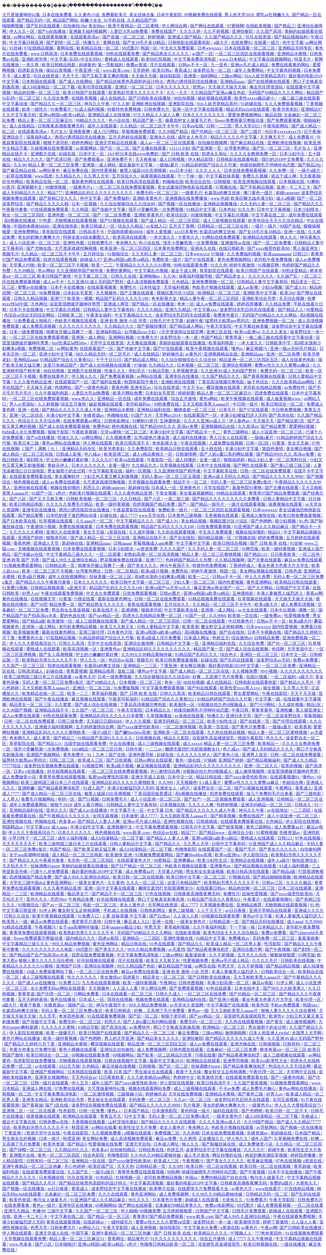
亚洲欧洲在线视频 (149, 103)
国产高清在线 (282, 415)
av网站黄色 (50, 170)
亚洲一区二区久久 (261, 766)
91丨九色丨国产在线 (106, 754)
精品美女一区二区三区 (31, 704)
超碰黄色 (87, 65)
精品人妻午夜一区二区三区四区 (210, 298)
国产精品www (212, 832)
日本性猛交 (150, 287)
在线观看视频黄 (53, 37)
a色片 (61, 493)
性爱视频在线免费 (105, 1144)
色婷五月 (220, 638)
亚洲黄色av (110, 649)
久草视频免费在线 (217, 905)
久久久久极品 (299, 882)
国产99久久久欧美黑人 (284, 988)
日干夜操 (312, 131)
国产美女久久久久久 (278, 849)
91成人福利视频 (90, 109)
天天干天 (71, 76)
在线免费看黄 (17, 1205)
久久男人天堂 (97, 176)
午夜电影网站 (276, 126)
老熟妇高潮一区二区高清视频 (152, 554)
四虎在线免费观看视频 (93, 955)
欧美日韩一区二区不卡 (287, 1110)
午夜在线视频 (193, 443)
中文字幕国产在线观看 (228, 1005)
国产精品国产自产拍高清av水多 (39, 955)
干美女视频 (166, 493)
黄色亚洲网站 (259, 582)
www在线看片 (269, 1188)
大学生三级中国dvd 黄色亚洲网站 (41, 882)
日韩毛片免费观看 (249, 1211)
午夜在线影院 (275, 693)
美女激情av (110, 977)
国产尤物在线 (39, 248)
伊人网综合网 (175, 26)
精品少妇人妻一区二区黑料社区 (278, 460)
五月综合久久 (125, 176)
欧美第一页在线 (243, 615)
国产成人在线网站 (76, 81)
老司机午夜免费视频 (273, 259)
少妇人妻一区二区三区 (194, 582)
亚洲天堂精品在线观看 (116, 142)
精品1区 (314, 704)
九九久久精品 (150, 309)
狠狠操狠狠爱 (283, 955)
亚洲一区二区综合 (26, 415)
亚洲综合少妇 (241, 832)
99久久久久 (139, 1200)
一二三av (154, 749)
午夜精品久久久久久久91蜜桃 (144, 265)
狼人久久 (289, 237)
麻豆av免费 (167, 1138)
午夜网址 (284, 788)
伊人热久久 (238, 1138)
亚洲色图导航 (141, 754)
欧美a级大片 (267, 604)
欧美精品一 (269, 743)
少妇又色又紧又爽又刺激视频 (111, 476)
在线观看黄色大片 (134, 860)
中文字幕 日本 (160, 810)
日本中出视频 (283, 610)
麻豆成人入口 (137, 921)
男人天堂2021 (248, 126)
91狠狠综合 (118, 254)
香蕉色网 (119, 387)
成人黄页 (22, 76)
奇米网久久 (126, 243)
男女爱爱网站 (246, 693)
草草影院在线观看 (59, 231)
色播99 (38, 1211)
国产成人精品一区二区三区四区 (171, 220)
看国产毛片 (246, 849)
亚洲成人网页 (116, 304)
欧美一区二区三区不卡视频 (63, 265)
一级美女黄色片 (90, 882)
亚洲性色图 (74, 243)
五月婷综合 (94, 254)
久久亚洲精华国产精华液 (80, 270)
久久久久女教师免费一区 (254, 154)
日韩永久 (304, 804)
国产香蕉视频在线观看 (264, 376)
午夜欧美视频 (85, 432)
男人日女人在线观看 (228, 437)
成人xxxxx (192, 743)
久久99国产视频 (17, 710)
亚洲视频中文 (30, 187)
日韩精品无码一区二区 (267, 1194)
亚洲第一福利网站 (201, 76)
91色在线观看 (163, 944)
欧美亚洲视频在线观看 (255, 181)
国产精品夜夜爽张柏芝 (59, 788)
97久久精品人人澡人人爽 (157, 115)
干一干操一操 (190, 176)
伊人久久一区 (22, 31)
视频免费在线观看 (152, 999)
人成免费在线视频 (226, 443)
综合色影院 (94, 1155)
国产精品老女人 (230, 276)
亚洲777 (57, 298)
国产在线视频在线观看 (269, 81)
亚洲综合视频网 (237, 365)
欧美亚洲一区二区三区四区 (126, 248)
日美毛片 (228, 409)
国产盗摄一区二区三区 (124, 37)
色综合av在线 (121, 660)
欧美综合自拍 (198, 181)
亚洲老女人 (167, 788)
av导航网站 (267, 1127)
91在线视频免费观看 (304, 1233)
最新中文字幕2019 (167, 1060)
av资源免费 (147, 549)
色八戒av (93, 454)
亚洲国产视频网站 (43, 754)
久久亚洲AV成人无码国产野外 (96, 282)
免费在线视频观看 (76, 526)
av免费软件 (295, 387)
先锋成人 (310, 1116)
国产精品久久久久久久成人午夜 (72, 409)
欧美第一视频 (80, 298)
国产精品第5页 (291, 421)
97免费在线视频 (70, 1088)
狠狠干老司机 (56, 142)
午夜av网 (269, 1227)
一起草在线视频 (17, 176)
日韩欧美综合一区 (278, 971)
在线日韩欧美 (232, 248)
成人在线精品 (113, 98)
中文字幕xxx (205, 309)
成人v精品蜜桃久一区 (153, 454)
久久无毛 (48, 1016)
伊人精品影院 (201, 159)
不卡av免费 (229, 1088)
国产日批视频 (119, 760)
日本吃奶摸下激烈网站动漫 (72, 515)
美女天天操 (299, 443)
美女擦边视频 (299, 448)
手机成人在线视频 (120, 910)
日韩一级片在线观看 (50, 1083)
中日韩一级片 (246, 404)
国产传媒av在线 (28, 554)
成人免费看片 (301, 137)
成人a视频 (285, 198)
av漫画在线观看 (190, 715)
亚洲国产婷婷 (31, 537)
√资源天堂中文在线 (42, 1133)
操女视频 (272, 688)
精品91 (275, 532)
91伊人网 (47, 910)
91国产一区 (42, 493)
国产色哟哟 (262, 521)
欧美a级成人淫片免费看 (159, 638)
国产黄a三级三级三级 (290, 465)
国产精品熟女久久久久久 (166, 53)
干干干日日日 (109, 359)
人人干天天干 (210, 910)
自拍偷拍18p (74, 26)
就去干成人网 (284, 176)
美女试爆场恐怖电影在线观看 (185, 187)
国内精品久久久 (81, 938)
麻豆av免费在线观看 (303, 560)
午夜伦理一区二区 (266, 1072)
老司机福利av (139, 404)
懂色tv (237, 348)
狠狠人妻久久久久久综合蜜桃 (47, 960)
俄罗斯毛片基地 (86, 921)
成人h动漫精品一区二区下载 (49, 87)
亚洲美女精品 (35, 1099)
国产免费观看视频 (284, 120)
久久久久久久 (261, 276)
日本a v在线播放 (29, 771)
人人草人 (10, 799)
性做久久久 (115, 371)
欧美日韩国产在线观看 (84, 92)
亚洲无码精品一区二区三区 (179, 721)
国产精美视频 (223, 816)
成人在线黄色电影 (298, 359)
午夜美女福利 (99, 315)
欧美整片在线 (162, 1188)
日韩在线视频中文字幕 (126, 1060)
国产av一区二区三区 (61, 905)
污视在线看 (85, 599)
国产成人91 (296, 287)
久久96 (19, 165)
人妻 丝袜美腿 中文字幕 (124, 916)
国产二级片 (252, 131)
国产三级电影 (309, 793)
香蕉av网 (314, 593)
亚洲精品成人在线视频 (109, 115)
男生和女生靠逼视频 (71, 610)
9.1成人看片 (210, 782)
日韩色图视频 (191, 983)
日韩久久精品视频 (30, 298)
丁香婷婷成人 (242, 565)
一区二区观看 (109, 554)
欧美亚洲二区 (117, 454)
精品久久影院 (177, 738)
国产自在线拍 (182, 537)
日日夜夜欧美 (283, 554)
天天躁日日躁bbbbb (104, 721)
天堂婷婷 (142, 70)
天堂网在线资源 (163, 905)
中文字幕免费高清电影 (195, 59)
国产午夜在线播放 (52, 699)
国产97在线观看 (199, 259)
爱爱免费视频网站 (245, 115)
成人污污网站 (106, 131)
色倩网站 (64, 387)
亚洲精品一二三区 (140, 665)
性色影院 (68, 1110)
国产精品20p (310, 165)
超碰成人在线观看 (202, 1200)
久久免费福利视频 (244, 254)
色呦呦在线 (172, 181)
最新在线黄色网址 (115, 599)
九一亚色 (220, 65)
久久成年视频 (142, 532)
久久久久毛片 (265, 960)
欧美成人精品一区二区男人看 (234, 944)
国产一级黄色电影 (92, 387)
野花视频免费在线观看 (121, 560)
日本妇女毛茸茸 (78, 293)
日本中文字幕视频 (274, 209)
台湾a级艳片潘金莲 (152, 437)
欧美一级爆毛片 (61, 1033)
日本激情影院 (165, 1110)
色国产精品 (212, 337)
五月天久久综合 (252, 955)
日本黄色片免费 (167, 1200)
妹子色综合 (258, 382)
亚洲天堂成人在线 (148, 777)
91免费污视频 (15, 588)
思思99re (58, 899)
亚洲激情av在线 (236, 243)
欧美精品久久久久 (211, 1233)
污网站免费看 (87, 994)
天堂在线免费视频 (185, 1094)
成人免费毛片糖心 (259, 1088)
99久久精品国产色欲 (136, 966)
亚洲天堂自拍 (138, 1144)
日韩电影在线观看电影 (189, 42)
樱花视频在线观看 (223, 387)
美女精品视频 (194, 521)
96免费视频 (50, 293)
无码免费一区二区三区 (274, 938)
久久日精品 (131, 498)
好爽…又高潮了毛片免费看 (218, 677)
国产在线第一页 (255, 721)
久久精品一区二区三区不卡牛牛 (150, 126)
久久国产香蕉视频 (250, 1083)
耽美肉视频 (292, 766)
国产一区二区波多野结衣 (278, 715)
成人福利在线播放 (190, 437)
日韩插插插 (207, 821)
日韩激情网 (186, 454)
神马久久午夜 (97, 103)
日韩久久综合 (17, 916)
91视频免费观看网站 (23, 565)
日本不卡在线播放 (67, 287)
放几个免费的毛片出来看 (270, 793)
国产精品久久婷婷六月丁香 (30, 1044)
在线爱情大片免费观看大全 (203, 1188)
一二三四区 (301, 810)
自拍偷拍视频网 (213, 142)
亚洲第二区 (13, 1110)
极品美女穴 (78, 894)
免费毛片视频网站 (38, 799)
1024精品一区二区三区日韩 (97, 749)
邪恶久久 (91, 487)
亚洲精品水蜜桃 (292, 53)
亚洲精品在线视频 (247, 860)
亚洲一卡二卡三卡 (294, 187)
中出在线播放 (122, 743)
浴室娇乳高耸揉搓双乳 (214, 738)
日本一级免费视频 (26, 332)
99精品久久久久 (91, 120)
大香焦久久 (189, 237)
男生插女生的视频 (19, 1138)
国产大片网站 (260, 588)
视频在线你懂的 (65, 487)
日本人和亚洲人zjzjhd (269, 1033)
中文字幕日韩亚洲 (26, 42)
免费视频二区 (41, 348)
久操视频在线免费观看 (52, 148)
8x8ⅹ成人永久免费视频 (24, 432)
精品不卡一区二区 (190, 482)
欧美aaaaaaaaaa (277, 254)
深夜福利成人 (39, 137)
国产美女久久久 (142, 565)
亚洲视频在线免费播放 (187, 198)
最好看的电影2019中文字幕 (234, 665)
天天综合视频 (292, 298)
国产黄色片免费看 (249, 727)
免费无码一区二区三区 (157, 192)
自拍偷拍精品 (123, 1149)
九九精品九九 (68, 176)
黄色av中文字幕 (258, 916)
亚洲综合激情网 (139, 643)
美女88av (97, 26)
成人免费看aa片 (289, 827)
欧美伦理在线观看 (95, 87)
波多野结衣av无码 (273, 660)
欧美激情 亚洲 (119, 855)
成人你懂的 (186, 460)
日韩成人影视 (69, 454)
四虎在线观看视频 (60, 259)
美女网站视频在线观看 (261, 571)
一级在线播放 (293, 1244)
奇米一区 (185, 304)
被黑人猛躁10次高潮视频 (143, 170)
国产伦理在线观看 (290, 721)
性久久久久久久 (82, 977)
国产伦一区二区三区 (286, 643)
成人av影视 (248, 287)
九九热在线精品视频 (226, 732)
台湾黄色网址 (237, 148)
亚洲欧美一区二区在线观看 (179, 732)
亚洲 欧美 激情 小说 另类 (124, 320)
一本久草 (31, 65)
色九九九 (275, 738)
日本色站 (227, 209)
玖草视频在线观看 (177, 465)
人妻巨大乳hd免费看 (129, 31)
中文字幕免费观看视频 (163, 688)
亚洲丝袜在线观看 (30, 487)
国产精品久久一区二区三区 (56, 103)
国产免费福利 (117, 198)
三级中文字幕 (60, 1211)
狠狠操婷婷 (235, 460)
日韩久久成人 (169, 994)
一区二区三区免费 (279, 665)
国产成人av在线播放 (88, 810)
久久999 (166, 782)
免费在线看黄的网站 (290, 65)
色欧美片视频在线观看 (214, 287)
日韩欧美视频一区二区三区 (92, 498)
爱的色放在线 (73, 615)
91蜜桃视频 (266, 832)
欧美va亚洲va (247, 332)
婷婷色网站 (82, 142)
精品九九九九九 (28, 159)
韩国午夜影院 (251, 738)
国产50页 (38, 604)
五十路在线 (212, 448)
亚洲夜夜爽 (80, 131)
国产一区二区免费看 (112, 215)
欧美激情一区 (60, 621)
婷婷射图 (186, 393)
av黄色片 (193, 354)
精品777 (55, 192)
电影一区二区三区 (100, 905)
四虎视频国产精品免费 (154, 504)
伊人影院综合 (256, 855)
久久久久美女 (275, 332)
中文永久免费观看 (177, 48)
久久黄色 (115, 882)
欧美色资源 (54, 1144)
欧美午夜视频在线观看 (207, 348)
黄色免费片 (74, 754)
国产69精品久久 (101, 682)
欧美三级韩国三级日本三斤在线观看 (38, 677)
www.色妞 (219, 198)
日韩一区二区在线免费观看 (266, 471)
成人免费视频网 (152, 1049)
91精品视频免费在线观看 (212, 599)
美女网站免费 (95, 1138)
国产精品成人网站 (186, 326)
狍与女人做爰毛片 (267, 1177)
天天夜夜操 (146, 159)
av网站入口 (90, 1227)
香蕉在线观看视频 (144, 604)
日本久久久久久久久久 (204, 115)
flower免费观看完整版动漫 (240, 120)
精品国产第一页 (148, 120)
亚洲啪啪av (150, 276)
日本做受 (129, 816)
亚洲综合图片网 (247, 949)
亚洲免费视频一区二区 (213, 282)
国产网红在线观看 (250, 465)
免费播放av (239, 938)
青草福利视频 (105, 693)
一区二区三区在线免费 (97, 971)
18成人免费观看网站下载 (50, 971)
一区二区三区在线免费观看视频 (125, 187)
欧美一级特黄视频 (113, 504)
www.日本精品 (233, 59)
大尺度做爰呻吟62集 (106, 1088)
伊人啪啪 (129, 1211)
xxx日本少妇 (181, 170)
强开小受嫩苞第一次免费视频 (156, 209)
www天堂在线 (152, 515)
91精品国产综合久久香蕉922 (67, 359)
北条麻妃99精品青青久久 (179, 1205)
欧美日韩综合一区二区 (283, 404)
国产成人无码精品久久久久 (269, 749)
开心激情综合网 (165, 771)
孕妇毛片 (137, 371)
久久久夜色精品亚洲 (33, 382)
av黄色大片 (85, 677)
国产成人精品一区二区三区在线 (100, 537)
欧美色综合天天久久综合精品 (276, 220)
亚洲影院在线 (181, 103)
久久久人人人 (208, 170)
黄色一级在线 (188, 760)
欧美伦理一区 (309, 999)
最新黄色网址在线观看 (93, 181)
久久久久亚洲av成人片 (205, 421)
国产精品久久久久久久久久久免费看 (226, 498)
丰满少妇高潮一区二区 (228, 983)
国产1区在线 (57, 1105)
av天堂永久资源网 (187, 1005)
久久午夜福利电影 (52, 393)
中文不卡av (194, 387)
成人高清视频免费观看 (148, 282)
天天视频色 (107, 293)
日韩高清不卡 (92, 231)
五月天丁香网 (182, 226)
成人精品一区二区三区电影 (78, 855)
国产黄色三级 (251, 1094)
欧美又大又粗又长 (117, 626)
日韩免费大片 (157, 109)
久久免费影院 (140, 448)
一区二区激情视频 (179, 727)
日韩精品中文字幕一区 (178, 643)
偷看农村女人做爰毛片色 (189, 120)
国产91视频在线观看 (119, 220)
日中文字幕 (135, 1116)
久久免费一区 (282, 170)
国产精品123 (256, 554)
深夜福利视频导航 (196, 276)
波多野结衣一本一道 (179, 337)
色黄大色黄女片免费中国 (33, 1049)
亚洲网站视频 (121, 337)
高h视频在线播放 (20, 220)
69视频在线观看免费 (221, 916)
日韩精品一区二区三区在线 (223, 226)
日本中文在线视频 (214, 465)
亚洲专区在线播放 (182, 376)
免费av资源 (137, 65)
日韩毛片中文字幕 (167, 320)
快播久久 (92, 42)
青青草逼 (234, 337)
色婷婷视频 (227, 804)
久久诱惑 (187, 1138)
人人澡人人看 (125, 988)
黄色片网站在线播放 (21, 1038)
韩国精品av (13, 827)
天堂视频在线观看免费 (149, 482)
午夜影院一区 (160, 460)
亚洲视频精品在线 (221, 354)
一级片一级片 (264, 226)
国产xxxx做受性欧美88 (269, 248)
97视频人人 (241, 1233)
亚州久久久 (56, 810)
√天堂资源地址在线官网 (182, 332)
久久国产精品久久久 (224, 37)
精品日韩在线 (209, 777)
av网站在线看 (150, 376)
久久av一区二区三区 (193, 1099)
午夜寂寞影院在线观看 (134, 510)
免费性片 (129, 287)
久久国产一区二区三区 (24, 665)
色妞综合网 (293, 782)
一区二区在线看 (41, 1110)
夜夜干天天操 (189, 1072)
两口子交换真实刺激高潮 (161, 899)
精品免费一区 (62, 604)
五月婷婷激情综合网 (95, 727)
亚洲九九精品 (178, 309)
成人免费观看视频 (274, 1205)
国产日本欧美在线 (19, 521)
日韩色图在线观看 (186, 1049)
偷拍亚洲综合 (305, 860)
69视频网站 (124, 1055)
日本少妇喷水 (306, 209)
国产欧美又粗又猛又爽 (95, 849)
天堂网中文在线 (301, 1072)
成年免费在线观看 (305, 215)
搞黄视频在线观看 (158, 176)
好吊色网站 (13, 181)
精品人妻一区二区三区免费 (54, 165)
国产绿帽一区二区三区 (31, 1149)
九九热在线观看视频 (176, 532)
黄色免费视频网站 (234, 259)
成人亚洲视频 (261, 799)
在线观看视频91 (285, 777)
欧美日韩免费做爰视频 (300, 515)
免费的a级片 (282, 1183)
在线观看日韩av (211, 888)
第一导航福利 (111, 65)
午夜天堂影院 (219, 326)
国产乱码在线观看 (43, 26)
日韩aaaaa (122, 543)
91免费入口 (89, 916)
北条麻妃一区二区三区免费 (232, 1049)
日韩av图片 (171, 593)
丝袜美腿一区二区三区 (111, 576)
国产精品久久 (168, 843)
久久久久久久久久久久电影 (48, 949)
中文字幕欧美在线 (105, 471)
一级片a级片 (309, 170)
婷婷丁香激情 (276, 1222)
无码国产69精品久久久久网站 (276, 92)
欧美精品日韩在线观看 (177, 448)
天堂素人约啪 (22, 265)
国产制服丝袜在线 (219, 1144)
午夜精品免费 (81, 899)
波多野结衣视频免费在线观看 (52, 766)
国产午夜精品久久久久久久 (65, 816)
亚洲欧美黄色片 (148, 198)
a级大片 (221, 42)
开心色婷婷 (75, 1166)
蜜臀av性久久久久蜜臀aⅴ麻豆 (282, 365)
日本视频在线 (292, 181)
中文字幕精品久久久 (133, 315)
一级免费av (271, 615)
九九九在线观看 (113, 1194)
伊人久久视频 (138, 721)
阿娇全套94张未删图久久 (87, 237)
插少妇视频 (286, 521)
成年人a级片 (278, 860)
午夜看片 (252, 899)
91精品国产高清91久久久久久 (106, 738)
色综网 (278, 649)
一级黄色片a (81, 187)
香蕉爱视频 (76, 671)
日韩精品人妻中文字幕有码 (263, 282)
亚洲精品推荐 (102, 671)
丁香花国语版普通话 (153, 793)
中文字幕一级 (268, 699)
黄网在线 (112, 42)
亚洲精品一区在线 (114, 398)
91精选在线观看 (17, 927)
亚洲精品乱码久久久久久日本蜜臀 (112, 715)
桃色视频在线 (125, 426)
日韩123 (301, 254)
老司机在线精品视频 (262, 387)
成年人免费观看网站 (28, 804)
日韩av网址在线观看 (153, 760)
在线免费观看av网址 (82, 421)
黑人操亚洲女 (306, 248)
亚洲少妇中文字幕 (56, 354)
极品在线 (273, 115)
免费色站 (101, 426)
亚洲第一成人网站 (99, 165)
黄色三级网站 (236, 432)
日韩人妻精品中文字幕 (284, 498)
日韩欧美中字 (278, 343)
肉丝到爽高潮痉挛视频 (266, 1155)
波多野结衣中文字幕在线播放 (214, 1149)
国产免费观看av (90, 159)
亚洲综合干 (13, 137)
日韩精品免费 (267, 638)
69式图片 (130, 48)
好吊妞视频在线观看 (66, 771)
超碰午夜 (194, 320)
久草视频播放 (159, 715)
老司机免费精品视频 (78, 626)
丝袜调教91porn (44, 866)
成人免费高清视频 (39, 326)
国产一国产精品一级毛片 (201, 504)
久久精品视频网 (230, 560)
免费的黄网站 (119, 270)
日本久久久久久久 (173, 87)
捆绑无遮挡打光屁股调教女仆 (193, 749)
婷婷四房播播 (250, 304)
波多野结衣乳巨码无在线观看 (248, 309)
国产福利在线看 (107, 382)
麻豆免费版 (189, 1033)
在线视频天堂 (43, 599)
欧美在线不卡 (106, 610)
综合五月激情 (184, 398)
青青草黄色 (262, 710)
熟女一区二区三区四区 (24, 215)
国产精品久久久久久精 (48, 204)
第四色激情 (273, 448)
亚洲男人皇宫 (255, 754)
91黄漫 (279, 443)
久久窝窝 (64, 704)
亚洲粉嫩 (285, 710)
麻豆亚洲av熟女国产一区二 (219, 588)
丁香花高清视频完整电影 (221, 382)
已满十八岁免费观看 (50, 871)
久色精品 (181, 282)
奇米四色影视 (72, 1016)
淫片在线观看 (163, 65)
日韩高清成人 (31, 671)
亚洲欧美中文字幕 (260, 293)
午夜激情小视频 (41, 526)
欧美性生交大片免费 (138, 1127)
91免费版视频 (127, 688)
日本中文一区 (92, 154)
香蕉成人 (182, 70)
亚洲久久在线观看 (63, 532)
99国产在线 (290, 226)
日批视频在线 (148, 738)
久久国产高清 (269, 31)
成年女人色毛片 (193, 137)
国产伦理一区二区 (54, 994)
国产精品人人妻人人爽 (99, 821)
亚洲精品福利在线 (154, 409)
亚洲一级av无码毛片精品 (293, 348)
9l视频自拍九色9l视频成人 (223, 704)
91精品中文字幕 (201, 209)
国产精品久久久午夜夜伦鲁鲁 (44, 582)
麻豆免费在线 (76, 170)
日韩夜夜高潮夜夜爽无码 (61, 126)
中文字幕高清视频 (147, 1183)
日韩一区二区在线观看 (204, 621)
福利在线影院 (226, 1110)
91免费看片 (61, 109)
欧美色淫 (260, 1005)
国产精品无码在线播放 (263, 921)
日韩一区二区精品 (121, 571)
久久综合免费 (56, 98)
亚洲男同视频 (236, 1060)
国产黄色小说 (226, 754)
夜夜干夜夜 (31, 1005)
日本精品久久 (158, 710)
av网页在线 (205, 966)
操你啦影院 (171, 76)
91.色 (303, 521)
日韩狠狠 (223, 181)
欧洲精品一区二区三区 (219, 293)
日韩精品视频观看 (47, 588)
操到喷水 (35, 460)
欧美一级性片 (35, 109)
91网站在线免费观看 (221, 237)
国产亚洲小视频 (224, 999)
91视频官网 (269, 265)
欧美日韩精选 (118, 1010)
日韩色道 (293, 571)
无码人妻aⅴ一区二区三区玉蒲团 (171, 476)
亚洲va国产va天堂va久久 (168, 588)
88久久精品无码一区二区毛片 (104, 354)
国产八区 (18, 498)
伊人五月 (80, 1083)
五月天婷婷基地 (33, 999)
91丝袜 (15, 48)
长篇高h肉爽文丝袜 (222, 192)
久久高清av (248, 426)
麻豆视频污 (257, 348)
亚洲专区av (141, 387)
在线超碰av (94, 1222)
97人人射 (121, 103)
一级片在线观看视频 (246, 504)
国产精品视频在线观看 (255, 866)
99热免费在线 (167, 404)
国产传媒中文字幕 (109, 209)
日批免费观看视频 (214, 526)
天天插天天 (264, 421)
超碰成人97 (90, 259)
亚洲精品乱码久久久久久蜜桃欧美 (54, 732)
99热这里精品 (295, 270)
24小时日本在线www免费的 (133, 154)
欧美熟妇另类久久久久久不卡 (136, 92)
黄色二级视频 (181, 910)
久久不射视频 (216, 31)
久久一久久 (177, 92)
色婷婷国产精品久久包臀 (189, 560)
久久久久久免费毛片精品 (70, 504)
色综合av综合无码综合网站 (30, 315)
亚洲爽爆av (185, 860)
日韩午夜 (134, 749)
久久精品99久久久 (72, 1149)
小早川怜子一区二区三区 (32, 838)
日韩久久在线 (124, 276)
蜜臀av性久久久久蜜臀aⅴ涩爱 (163, 1222)
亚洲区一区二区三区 (134, 87)
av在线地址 (277, 810)
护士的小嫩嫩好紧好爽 (67, 460)
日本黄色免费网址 (171, 248)
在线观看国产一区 (97, 348)
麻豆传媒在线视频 (119, 1066)
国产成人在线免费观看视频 (65, 426)
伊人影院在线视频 (303, 821)
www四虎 (44, 176)
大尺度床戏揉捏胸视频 (76, 248)
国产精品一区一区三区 (109, 1216)
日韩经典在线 (151, 1149)
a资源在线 (117, 532)
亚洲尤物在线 (243, 1044)
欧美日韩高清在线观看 (138, 181)
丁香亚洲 (169, 665)
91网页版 (251, 549)
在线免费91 (241, 42)
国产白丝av (160, 916)
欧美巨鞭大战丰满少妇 (252, 198)
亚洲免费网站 (26, 231)
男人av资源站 (22, 404)
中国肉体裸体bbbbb (32, 226)
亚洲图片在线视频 (84, 371)
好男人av (30, 593)
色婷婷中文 (184, 1077)
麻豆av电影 (263, 983)
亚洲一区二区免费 (283, 354)
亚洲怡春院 (243, 31)
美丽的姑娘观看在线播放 (183, 343)
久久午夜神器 (260, 1238)
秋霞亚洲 (80, 1127)
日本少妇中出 (292, 154)
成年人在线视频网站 (67, 576)
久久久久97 (102, 460)
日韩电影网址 (117, 421)
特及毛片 (303, 59)
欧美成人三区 (91, 760)
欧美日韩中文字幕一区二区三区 (141, 582)
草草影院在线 (22, 743)
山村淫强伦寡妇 (123, 1122)
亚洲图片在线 (43, 154)
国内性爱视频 (104, 170)
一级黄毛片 (191, 192)
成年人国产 (102, 1083)
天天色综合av (84, 1077)
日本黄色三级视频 (185, 515)
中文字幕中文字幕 (193, 543)
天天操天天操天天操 (227, 87)
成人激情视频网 (250, 771)
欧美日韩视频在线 (260, 1244)
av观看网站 (87, 148)
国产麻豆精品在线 (247, 142)
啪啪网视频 (13, 26)
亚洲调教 (130, 610)
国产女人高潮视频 (56, 654)
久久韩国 (80, 209)
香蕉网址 (116, 1238)
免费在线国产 (164, 31)
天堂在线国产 (217, 487)
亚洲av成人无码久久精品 (227, 476)
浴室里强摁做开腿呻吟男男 (75, 304)
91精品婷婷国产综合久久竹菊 (210, 165)
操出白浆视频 (59, 70)
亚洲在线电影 (65, 226)
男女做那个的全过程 (67, 471)
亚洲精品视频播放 (220, 204)
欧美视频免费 (26, 632)
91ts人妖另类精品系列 (266, 76)
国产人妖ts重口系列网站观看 (227, 454)
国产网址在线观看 (207, 26)
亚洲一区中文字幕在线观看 (198, 109)
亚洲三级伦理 (92, 632)
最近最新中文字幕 (136, 165)
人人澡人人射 (186, 916)
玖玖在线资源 (259, 37)
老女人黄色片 (133, 905)
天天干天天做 (303, 693)
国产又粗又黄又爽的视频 (105, 76)
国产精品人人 (291, 309)
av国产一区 (202, 53)
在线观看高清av (85, 37)
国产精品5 (76, 1144)
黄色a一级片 (44, 1205)
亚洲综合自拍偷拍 (117, 1049)
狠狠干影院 (59, 432)
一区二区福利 (283, 677)
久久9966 (217, 615)
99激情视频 (56, 187)
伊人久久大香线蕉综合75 (33, 643)
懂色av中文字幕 (152, 671)
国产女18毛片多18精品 (144, 42)
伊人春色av (240, 421)
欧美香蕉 (190, 626)
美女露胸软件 (68, 476)
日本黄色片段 (120, 632)
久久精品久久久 (119, 326)
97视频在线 (226, 187)
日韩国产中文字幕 (293, 588)
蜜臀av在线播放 (33, 287)
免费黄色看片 (226, 315)
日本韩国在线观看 (39, 81)
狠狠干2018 (60, 804)
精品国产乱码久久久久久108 (123, 298)
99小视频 (269, 671)
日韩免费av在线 (54, 1122)
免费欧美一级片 (167, 259)
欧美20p (287, 293)
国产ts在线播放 (52, 31)
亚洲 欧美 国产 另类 (21, 560)
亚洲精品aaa (252, 354)
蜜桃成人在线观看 (122, 59)
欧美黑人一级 (15, 921)
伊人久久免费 (258, 576)
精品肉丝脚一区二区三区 (37, 92)
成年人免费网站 (249, 70)
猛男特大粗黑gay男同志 (227, 320)
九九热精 (191, 1133)
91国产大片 (142, 415)
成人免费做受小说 (19, 777)
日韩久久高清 (72, 643)
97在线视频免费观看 (50, 209)
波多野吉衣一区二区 (212, 70)
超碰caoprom (287, 192)
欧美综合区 (177, 215)
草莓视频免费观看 (138, 131)
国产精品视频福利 (291, 37)
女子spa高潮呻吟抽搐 (29, 855)
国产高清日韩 (59, 159)
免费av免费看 (306, 660)
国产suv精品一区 (104, 615)
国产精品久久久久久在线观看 (169, 1122)
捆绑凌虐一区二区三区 (195, 409)
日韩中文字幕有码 (229, 843)
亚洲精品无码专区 (295, 48)
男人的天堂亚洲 (119, 1038)
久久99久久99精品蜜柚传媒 (147, 654)
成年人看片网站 (89, 804)
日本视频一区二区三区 (198, 365)
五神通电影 (171, 421)
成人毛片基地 (197, 1155)
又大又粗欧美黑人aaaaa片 (206, 404)
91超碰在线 (252, 103)
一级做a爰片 (168, 165)
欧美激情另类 (210, 1077)
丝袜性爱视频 (255, 894)
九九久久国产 (173, 549)
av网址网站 (24, 37)
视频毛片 (10, 254)
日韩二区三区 (62, 760)
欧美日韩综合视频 (230, 543)
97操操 (140, 365)
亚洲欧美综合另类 (259, 298)
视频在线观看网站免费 (150, 1088)
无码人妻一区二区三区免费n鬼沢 (241, 482)
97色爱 (45, 220)
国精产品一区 (81, 1005)
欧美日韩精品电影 (59, 65)
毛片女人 (58, 131)
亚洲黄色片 (190, 487)
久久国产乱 (288, 276)
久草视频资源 (185, 371)
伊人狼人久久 (84, 376)
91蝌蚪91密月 (145, 421)
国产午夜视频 (278, 949)
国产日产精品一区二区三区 (137, 866)
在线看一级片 (267, 42)
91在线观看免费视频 (106, 1016)
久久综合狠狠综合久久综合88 (128, 204)
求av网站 (46, 270)
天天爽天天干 (273, 137)
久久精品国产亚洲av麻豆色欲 (218, 92)
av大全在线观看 (253, 610)
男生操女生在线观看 (154, 1072)
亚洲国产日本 (69, 966)
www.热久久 (83, 398)
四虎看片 (132, 977)
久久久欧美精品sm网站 (293, 382)
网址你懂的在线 (227, 1155)
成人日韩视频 (172, 159)
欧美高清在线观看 (130, 237)
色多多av (67, 821)
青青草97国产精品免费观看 (275, 493)
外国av (191, 1177)
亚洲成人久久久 (309, 910)
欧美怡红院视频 (156, 59)
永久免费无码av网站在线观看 (58, 988)
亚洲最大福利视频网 (88, 31)
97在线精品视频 (39, 48)
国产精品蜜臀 (274, 426)
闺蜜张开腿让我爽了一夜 (70, 332)
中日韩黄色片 (241, 621)
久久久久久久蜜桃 (26, 532)
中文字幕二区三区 (91, 276)
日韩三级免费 (71, 721)
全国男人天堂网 (307, 1033)
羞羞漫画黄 (308, 938)
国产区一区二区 (115, 148)
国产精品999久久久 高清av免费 (169, 426)
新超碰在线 (138, 487)
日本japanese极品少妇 (121, 927)
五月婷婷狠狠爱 (177, 1211)
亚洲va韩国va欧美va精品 (62, 115)
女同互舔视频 (106, 816)
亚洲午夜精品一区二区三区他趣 (32, 1166)
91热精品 (105, 1177)
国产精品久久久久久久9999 (278, 476)
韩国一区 (150, 48)
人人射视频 (48, 404)
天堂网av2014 (168, 415)
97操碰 (218, 254)
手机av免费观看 (285, 1005)
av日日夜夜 (236, 910)
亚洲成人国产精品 (184, 37)
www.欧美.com (117, 70)
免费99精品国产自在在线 (224, 1177)
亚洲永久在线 (163, 137)
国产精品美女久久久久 (158, 1038)
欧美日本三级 (26, 443)
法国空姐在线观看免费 (85, 743)
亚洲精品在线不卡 (150, 537)
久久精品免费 (278, 304)
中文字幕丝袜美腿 (223, 176)
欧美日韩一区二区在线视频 (139, 877)
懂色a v (114, 1110)
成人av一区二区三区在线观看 (168, 142)
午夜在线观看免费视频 (62, 593)
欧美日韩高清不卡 (132, 443)
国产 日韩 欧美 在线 (181, 154)
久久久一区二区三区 (145, 882)
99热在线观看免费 (123, 53)
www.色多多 (21, 1244)
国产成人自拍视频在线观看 (106, 365)
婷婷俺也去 (172, 354)
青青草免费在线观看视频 (63, 777)
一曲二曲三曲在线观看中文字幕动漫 (279, 337)
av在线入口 (156, 226)
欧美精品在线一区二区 (98, 48)
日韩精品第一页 (60, 565)
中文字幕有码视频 (284, 70)
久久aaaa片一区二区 (95, 521)
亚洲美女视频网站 (52, 1077)
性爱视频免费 (297, 615)
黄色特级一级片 (195, 1110)
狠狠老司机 (57, 537)
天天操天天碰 (144, 76)
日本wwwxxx (210, 48)
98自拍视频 (185, 98)
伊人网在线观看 (98, 443)
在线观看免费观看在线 (31, 476)
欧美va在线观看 (130, 460)
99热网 (173, 1172)
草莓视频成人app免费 (153, 543)
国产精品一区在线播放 (153, 304)
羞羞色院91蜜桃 (247, 487)
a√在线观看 (46, 1066)
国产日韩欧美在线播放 (150, 98)
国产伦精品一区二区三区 (215, 131)
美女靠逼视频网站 (196, 493)
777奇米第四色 (269, 1233)
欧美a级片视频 (155, 571)
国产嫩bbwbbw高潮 (133, 732)
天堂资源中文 (300, 649)
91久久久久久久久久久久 (174, 1238)
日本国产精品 (137, 1110)
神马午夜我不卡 (175, 565)
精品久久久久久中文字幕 (234, 137)
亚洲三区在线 (219, 332)
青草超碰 (303, 1166)
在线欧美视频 (259, 26)
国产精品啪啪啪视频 (272, 877)
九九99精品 (24, 270)
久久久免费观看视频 (284, 103)
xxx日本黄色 (186, 231)
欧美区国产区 (101, 1166)
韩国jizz (310, 1005)
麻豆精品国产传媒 (175, 966)
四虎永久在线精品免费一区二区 (153, 615)
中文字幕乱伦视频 (232, 215)
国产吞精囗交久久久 (58, 198)
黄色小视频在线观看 (78, 1049)
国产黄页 (275, 1021)
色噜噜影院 (185, 849)
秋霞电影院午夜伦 (141, 382)
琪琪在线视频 (120, 999)
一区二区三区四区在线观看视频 (245, 53)
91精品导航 (159, 371)
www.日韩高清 (44, 53)
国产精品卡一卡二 (203, 432)
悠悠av (199, 87)
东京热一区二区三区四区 (91, 860)
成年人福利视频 (73, 838)
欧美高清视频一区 (80, 649)
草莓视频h (313, 715)
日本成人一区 (164, 487)
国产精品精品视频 (283, 966)
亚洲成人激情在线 (258, 515)
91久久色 (246, 209)
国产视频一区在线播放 (179, 204)
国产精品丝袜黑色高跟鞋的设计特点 (130, 81)
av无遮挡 (176, 949)
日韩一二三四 (219, 126)
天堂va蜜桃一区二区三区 (124, 432)
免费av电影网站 (220, 1205)
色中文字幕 (293, 42)
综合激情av (241, 638)
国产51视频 (89, 799)
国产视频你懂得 (152, 326)
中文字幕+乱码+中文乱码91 (76, 59)
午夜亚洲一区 (88, 70)
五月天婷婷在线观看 (128, 137)
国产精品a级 (33, 621)
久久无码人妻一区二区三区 (266, 204)
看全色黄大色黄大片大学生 (284, 565)
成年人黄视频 (159, 231)
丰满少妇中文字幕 (63, 415)
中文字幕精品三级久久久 (70, 554)
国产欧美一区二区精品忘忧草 (165, 1055)
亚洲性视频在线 (17, 821)
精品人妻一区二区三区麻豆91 (46, 120)
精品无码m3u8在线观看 (248, 109)
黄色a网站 (209, 398)
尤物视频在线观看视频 (76, 220)
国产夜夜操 (32, 1105)
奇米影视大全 (164, 298)
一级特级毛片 (120, 1222)
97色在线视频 (308, 838)
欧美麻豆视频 (260, 1161)
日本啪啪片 (65, 1244)
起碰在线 (68, 154)
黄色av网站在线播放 (61, 443)
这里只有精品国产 (60, 365)
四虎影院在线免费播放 (35, 1060)
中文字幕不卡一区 (127, 810)
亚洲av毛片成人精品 (249, 65)
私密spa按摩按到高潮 (108, 777)
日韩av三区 (273, 882)
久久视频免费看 (107, 1133)
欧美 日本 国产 (118, 1072)
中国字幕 (80, 1233)
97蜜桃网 (235, 26)
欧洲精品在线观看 (260, 237)
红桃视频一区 (129, 1177)
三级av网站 (232, 76)
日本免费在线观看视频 (82, 53)
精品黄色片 (137, 1238)
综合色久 (229, 654)
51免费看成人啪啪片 (33, 320)
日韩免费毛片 (100, 243)
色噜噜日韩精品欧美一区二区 (168, 1244)
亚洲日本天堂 (239, 715)
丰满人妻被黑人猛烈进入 (280, 593)
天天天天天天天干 (19, 843)
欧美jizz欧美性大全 (269, 1060)
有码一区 (67, 799)
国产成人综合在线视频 (247, 649)
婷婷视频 (157, 37)
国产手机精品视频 (257, 187)
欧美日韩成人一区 (98, 226)
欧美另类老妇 (286, 109)
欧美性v (276, 1016)
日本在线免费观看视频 (245, 170)
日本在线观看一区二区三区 (250, 48)
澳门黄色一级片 (258, 192)
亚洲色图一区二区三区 (69, 215)
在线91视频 (257, 677)
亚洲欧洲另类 (35, 59)
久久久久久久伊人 (193, 754)
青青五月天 (111, 1116)
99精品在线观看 (231, 493)
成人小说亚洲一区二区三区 (35, 243)
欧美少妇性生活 (222, 721)
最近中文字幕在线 (19, 1122)
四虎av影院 (109, 938)
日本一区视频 (84, 204)
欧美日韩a (162, 70)
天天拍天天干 (15, 866)
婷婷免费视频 (271, 537)
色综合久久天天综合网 (39, 421)
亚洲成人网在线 (37, 1088)
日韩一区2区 (258, 443)
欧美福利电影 (222, 343)
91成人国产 (94, 788)
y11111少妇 (179, 148)
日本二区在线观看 (295, 888)
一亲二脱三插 (177, 498)
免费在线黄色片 (54, 376)
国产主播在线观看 (149, 148)
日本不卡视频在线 (264, 632)
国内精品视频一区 (215, 537)
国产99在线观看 (202, 688)
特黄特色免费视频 (124, 109)
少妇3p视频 (272, 287)
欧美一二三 (103, 265)
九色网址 (39, 304)
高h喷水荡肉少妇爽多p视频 (160, 576)
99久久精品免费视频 (71, 944)
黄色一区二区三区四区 (59, 1155)
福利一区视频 (138, 471)
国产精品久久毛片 (297, 682)
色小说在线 (119, 120)
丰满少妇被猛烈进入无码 (243, 415)
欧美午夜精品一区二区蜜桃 (134, 26)
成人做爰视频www (284, 398)
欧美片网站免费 (128, 393)
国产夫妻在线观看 (264, 560)
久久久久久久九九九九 (80, 326)
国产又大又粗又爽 (46, 498)
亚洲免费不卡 (120, 159)
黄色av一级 (198, 1010)
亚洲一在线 (295, 231)
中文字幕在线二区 (268, 215)
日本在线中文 (247, 988)
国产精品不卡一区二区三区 (117, 894)
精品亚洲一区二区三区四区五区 (249, 359)
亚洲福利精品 (109, 332)
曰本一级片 (50, 1138)
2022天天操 (69, 1066)
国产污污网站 (263, 704)
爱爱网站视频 (302, 426)
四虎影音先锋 (31, 70)
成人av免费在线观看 (215, 304)
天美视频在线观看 (222, 515)
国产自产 (192, 799)
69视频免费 (150, 1211)
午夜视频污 (46, 927)
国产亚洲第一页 (207, 148)
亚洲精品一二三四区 (141, 938)
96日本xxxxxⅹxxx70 (283, 131)
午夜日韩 (241, 710)
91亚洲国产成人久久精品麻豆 (262, 526)
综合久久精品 (131, 226)
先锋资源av (94, 415)
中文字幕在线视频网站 (270, 59)
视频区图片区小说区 (176, 293)
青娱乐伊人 (58, 465)
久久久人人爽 (201, 804)
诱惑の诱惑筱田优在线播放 (192, 81)
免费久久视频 (255, 176)
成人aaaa (59, 827)
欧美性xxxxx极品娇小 (255, 98)
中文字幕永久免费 (201, 1227)
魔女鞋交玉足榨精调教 (222, 626)
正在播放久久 (211, 1138)
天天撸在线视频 (141, 343)
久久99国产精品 (173, 131)
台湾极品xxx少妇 (140, 332)
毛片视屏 (192, 1105)
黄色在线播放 (15, 599)
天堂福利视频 (177, 287)
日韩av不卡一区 (193, 65)
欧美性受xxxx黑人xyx (240, 688)
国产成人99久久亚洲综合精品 (70, 560)
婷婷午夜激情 (242, 265)
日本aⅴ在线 (193, 126)
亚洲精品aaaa (233, 81)
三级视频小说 (130, 1094)
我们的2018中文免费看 (283, 159)
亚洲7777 (155, 560)
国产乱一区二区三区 (272, 148)
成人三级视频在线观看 (224, 220)
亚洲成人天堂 (46, 543)
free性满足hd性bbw (70, 343)
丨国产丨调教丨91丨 (40, 448)
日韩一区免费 (92, 1110)
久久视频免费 (119, 437)
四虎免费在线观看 (272, 393)
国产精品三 (284, 26)
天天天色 (125, 1166)
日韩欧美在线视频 (297, 960)
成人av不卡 (54, 282)
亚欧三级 (126, 671)
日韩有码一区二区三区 (48, 1161)
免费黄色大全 (31, 638)
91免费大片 (147, 337)
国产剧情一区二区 (63, 42)
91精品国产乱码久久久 (196, 654)
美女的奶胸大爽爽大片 (39, 237)
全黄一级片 (211, 460)
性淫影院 (273, 944)
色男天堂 (153, 927)
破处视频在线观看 (215, 98)
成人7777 (128, 515)
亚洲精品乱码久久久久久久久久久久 (99, 192)
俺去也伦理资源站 (266, 87)
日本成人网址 (197, 638)
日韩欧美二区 (71, 315)
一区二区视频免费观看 (224, 799)
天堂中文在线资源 (107, 343)
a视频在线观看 (138, 1133)
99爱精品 (314, 309)
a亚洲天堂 (77, 588)
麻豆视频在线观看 (88, 699)
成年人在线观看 (102, 126)
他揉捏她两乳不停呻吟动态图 (268, 165)
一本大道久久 (163, 237)
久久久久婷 (190, 31)
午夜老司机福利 (123, 699)
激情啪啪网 (236, 1033)
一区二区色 (310, 554)
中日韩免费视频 (286, 409)
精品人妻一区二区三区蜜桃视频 (212, 554)
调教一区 (307, 610)
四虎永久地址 (215, 154)
